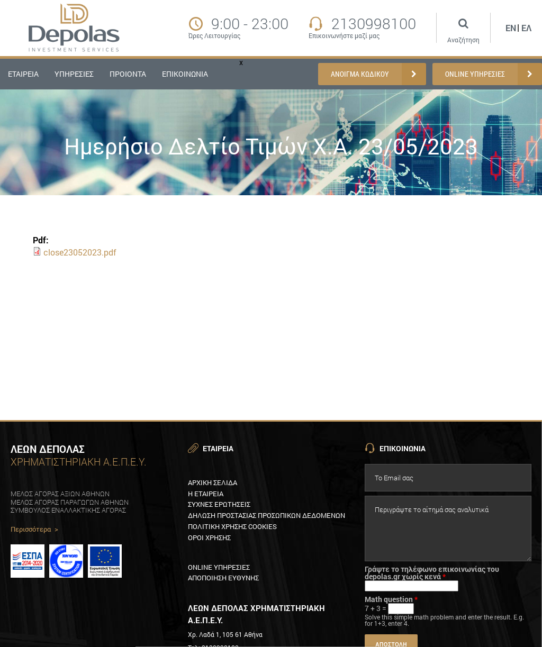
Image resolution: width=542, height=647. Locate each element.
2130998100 (373, 23)
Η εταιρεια (205, 493)
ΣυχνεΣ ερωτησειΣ (219, 504)
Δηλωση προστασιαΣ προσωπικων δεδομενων (266, 515)
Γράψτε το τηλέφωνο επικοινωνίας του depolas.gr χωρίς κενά (432, 573)
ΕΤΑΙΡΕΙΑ (23, 74)
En (510, 27)
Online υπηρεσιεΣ (219, 567)
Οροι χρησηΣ (209, 537)
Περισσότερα (34, 529)
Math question (391, 599)
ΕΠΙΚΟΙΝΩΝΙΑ (185, 74)
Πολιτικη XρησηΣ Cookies (232, 526)
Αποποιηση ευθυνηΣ (223, 577)
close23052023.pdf (79, 252)
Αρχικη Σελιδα (212, 482)
